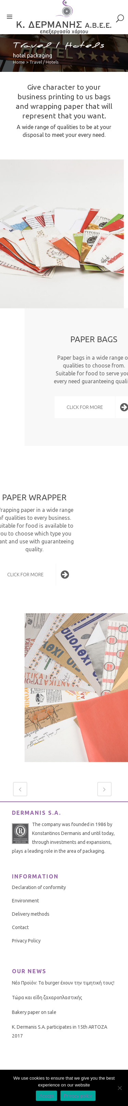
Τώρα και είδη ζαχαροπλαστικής (47, 997)
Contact (20, 927)
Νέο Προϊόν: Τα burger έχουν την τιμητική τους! (63, 983)
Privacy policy (78, 1095)
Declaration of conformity (39, 887)
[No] (119, 1087)
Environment (25, 900)
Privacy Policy (26, 940)
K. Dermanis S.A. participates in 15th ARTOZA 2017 (59, 1031)
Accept (46, 1095)
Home (19, 62)
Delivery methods (30, 914)
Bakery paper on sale (34, 1012)
